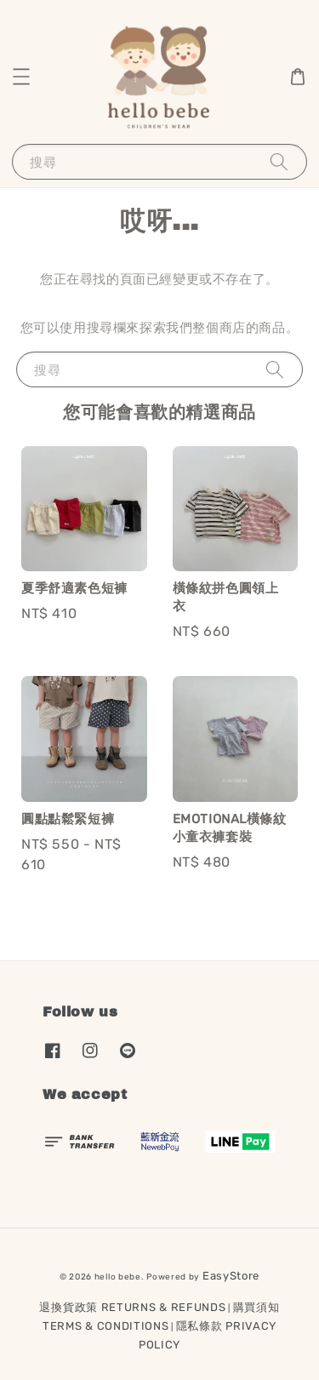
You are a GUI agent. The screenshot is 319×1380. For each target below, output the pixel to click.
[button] (21, 76)
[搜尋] (279, 161)
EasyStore (230, 1275)
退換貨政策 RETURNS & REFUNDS (132, 1307)
